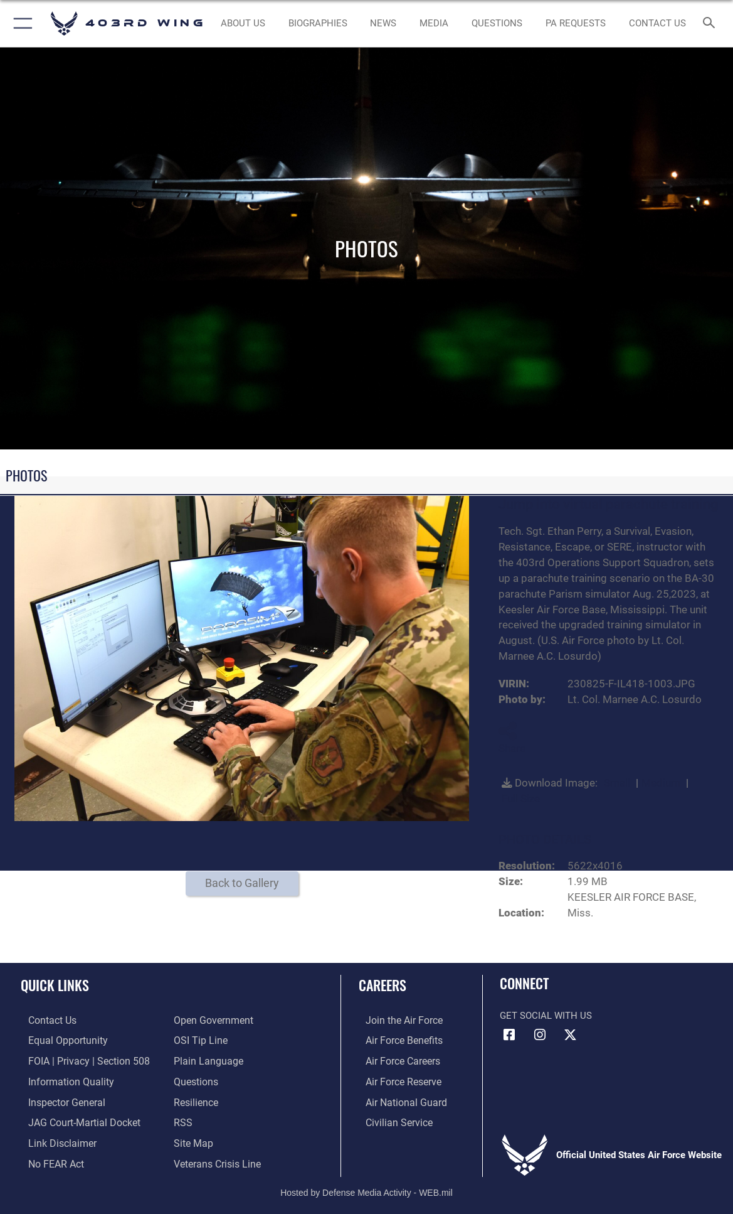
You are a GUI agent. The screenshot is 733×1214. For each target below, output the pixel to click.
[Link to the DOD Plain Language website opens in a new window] (205, 1059)
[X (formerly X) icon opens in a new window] (570, 1035)
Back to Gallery (242, 883)
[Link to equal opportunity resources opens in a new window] (58, 1039)
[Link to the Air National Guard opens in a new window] (397, 1098)
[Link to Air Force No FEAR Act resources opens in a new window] (48, 1158)
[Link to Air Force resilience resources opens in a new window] (195, 1098)
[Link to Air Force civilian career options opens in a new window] (391, 1118)
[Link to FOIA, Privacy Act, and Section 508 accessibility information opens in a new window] (78, 1059)
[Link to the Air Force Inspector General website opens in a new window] (58, 1098)
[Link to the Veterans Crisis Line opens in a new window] (216, 1158)
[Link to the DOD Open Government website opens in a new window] (211, 1020)
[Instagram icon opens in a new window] (539, 1035)
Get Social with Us (546, 1015)
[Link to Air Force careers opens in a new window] (395, 1059)
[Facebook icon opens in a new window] (509, 1035)
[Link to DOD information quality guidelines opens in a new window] (61, 1079)
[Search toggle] (710, 23)
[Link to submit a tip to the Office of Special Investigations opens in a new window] (199, 1039)
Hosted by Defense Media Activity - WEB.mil (366, 1186)
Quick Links (55, 985)
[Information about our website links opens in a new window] (53, 1138)
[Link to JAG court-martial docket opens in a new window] (75, 1118)
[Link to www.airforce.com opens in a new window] (396, 1020)
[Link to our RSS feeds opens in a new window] (182, 1118)
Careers (382, 985)
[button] (20, 23)
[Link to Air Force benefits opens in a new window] (396, 1039)
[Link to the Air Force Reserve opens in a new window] (396, 1079)
